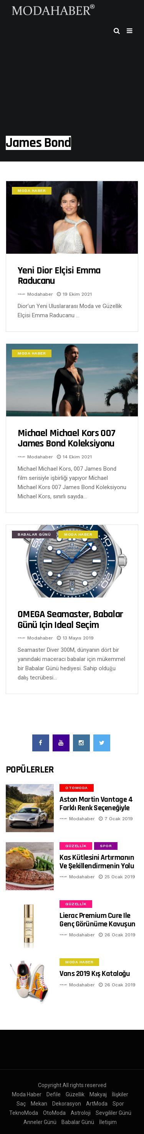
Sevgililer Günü (113, 1113)
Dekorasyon (66, 1104)
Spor (106, 846)
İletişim (108, 1122)
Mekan (39, 1104)
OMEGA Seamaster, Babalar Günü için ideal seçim (70, 619)
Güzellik (75, 846)
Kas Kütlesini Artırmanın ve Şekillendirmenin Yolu (97, 862)
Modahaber (40, 294)
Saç (21, 1104)
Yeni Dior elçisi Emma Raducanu (59, 276)
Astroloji (81, 1113)
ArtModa (97, 1104)
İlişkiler (120, 1094)
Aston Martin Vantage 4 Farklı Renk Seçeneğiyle (96, 803)
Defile (53, 1094)
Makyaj (98, 1094)
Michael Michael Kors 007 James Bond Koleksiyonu (66, 438)
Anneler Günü (39, 1122)
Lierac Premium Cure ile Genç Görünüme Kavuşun (98, 920)
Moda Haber (32, 190)
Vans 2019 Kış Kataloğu (95, 974)
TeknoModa (23, 1113)
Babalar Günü (34, 534)
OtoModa (76, 788)
